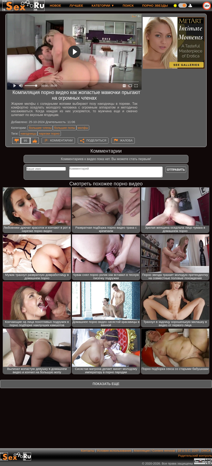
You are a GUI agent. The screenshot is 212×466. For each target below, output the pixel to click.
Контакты (87, 450)
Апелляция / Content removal (154, 450)
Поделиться (96, 140)
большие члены (40, 127)
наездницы (28, 133)
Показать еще (106, 384)
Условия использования (114, 450)
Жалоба (126, 140)
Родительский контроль (195, 455)
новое (55, 5)
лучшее (76, 5)
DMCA (205, 450)
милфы (83, 127)
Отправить (176, 169)
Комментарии (61, 140)
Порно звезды (155, 5)
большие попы (64, 127)
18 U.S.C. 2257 (188, 450)
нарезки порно (49, 133)
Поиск (128, 5)
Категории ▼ (103, 5)
